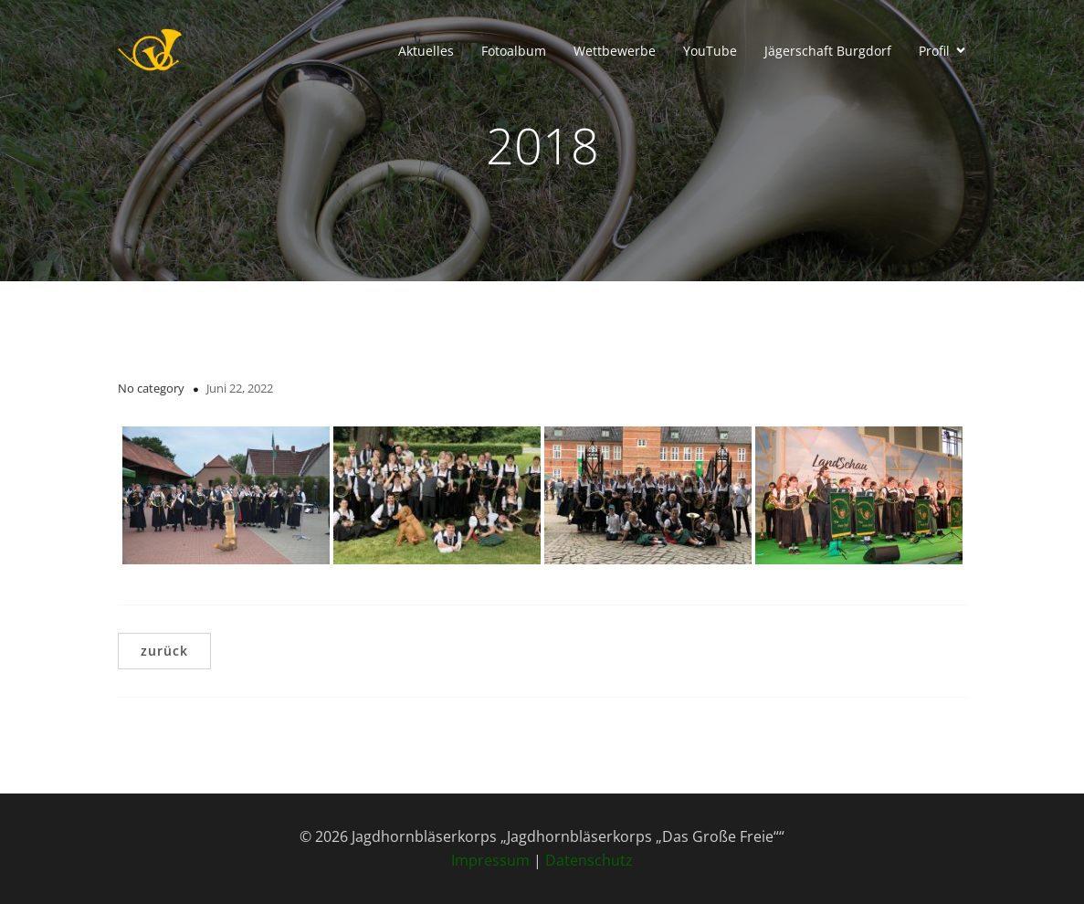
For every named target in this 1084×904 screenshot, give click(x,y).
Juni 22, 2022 (239, 388)
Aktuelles (426, 50)
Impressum (490, 860)
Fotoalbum (513, 50)
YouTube (710, 50)
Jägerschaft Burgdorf (827, 50)
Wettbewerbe (615, 50)
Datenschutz (589, 860)
